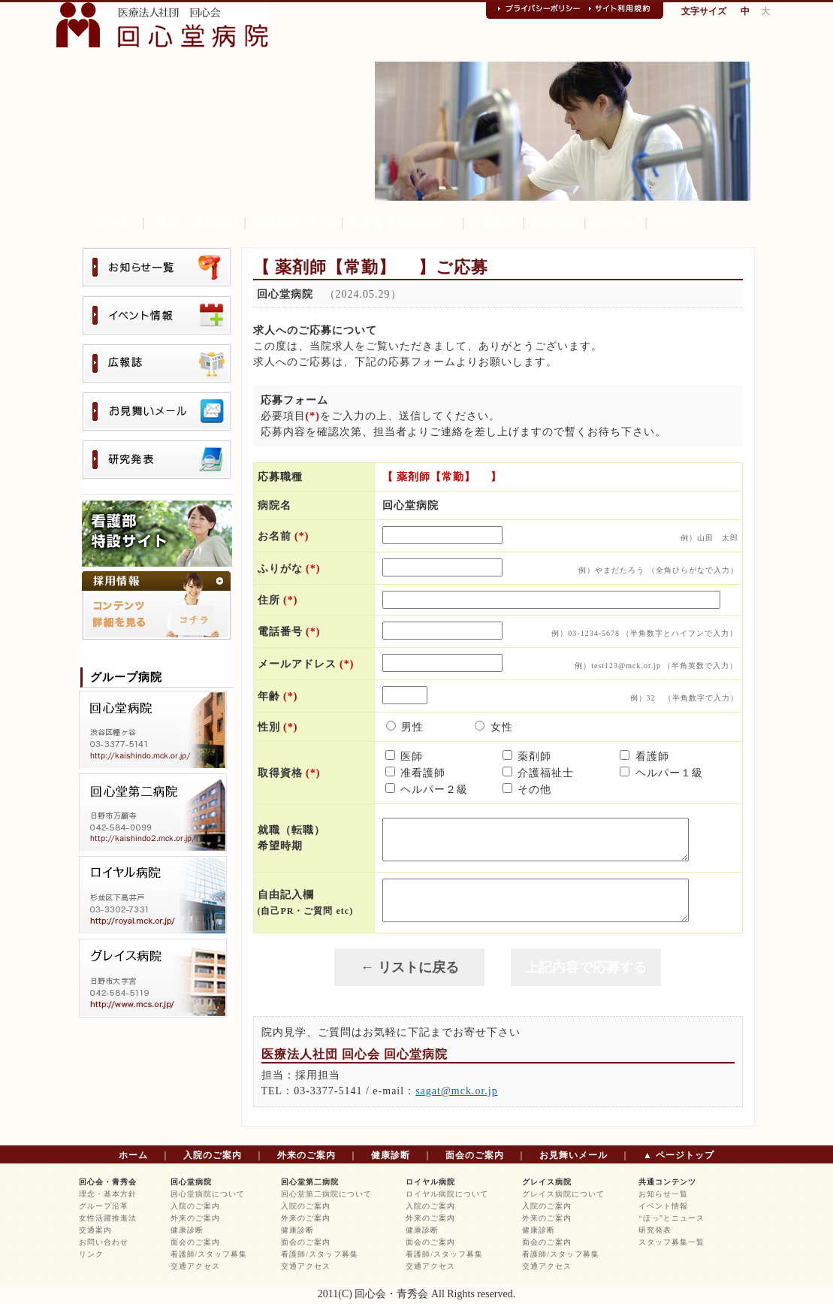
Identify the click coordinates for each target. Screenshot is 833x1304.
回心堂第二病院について (326, 1194)
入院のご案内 (212, 1155)
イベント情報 (663, 1206)
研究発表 (655, 1230)
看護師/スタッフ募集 (209, 1254)
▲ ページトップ (678, 1155)
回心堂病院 (191, 1182)
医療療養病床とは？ (403, 222)
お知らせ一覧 (663, 1194)
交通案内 (493, 222)
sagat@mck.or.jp (456, 1091)
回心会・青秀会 (108, 1182)
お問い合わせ (103, 1242)
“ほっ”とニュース (671, 1218)
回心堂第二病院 (310, 1182)
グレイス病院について (563, 1194)
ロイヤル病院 (430, 1182)
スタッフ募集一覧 (671, 1242)
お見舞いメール (573, 1155)
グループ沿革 (103, 1206)
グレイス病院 (547, 1182)
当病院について (294, 222)
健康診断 (390, 1155)
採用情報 (554, 222)
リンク (671, 222)
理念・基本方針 (197, 222)
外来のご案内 (306, 1155)
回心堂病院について (208, 1194)
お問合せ (616, 222)
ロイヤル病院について (447, 1194)
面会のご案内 (474, 1155)
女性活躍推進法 (108, 1218)
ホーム (114, 222)
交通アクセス (195, 1266)
